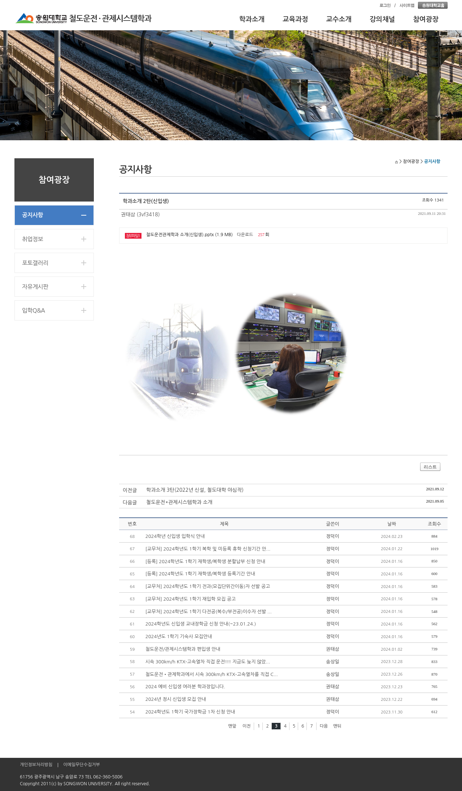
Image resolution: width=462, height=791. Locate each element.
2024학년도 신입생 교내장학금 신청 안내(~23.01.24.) (200, 624)
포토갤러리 (35, 263)
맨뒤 (337, 726)
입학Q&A (33, 310)
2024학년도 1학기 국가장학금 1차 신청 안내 (190, 712)
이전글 (130, 490)
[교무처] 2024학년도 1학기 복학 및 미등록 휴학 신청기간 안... (207, 549)
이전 (247, 726)
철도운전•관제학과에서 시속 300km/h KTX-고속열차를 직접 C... (211, 674)
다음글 (130, 502)
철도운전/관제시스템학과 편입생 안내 (183, 649)
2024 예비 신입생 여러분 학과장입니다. (185, 686)
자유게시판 (35, 287)
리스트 (430, 466)
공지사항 (32, 215)
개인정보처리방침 (36, 765)
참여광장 (426, 19)
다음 (324, 726)
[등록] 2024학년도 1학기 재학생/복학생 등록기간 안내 (200, 573)
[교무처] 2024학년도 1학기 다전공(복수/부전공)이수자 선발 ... (208, 611)
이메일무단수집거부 (81, 765)
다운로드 (245, 235)
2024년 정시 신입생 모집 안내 (175, 699)
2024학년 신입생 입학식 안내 (175, 536)
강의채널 (382, 19)
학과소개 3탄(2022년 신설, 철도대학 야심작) (195, 489)
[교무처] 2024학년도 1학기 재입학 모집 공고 (190, 599)
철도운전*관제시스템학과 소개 (179, 502)
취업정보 (32, 239)
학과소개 (252, 19)
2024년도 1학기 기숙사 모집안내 (178, 636)
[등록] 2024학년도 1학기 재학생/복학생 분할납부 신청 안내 (205, 561)
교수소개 (339, 19)
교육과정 (295, 19)
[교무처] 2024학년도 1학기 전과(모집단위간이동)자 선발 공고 (207, 586)
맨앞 (232, 726)
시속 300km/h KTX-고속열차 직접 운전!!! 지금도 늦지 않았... (207, 661)
